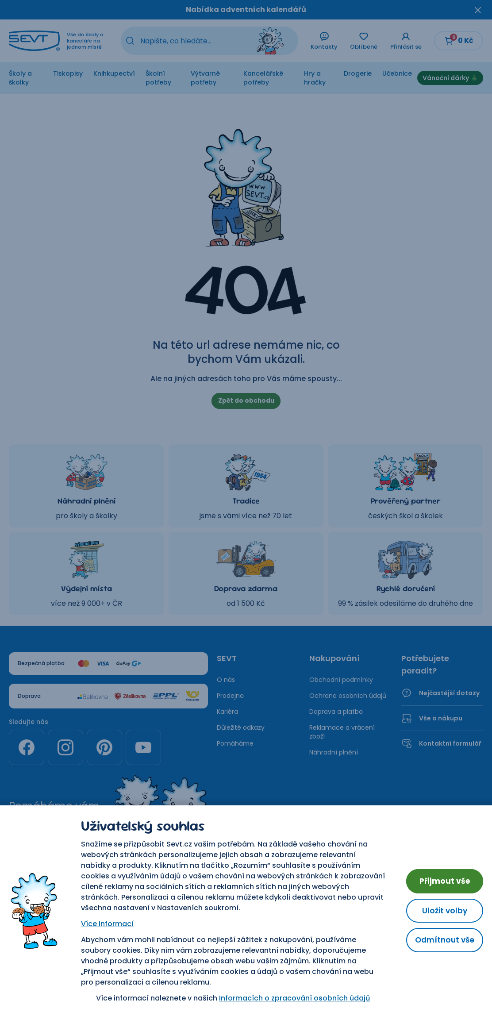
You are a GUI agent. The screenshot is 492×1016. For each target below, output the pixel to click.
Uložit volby (443, 910)
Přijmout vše (443, 880)
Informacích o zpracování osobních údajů (293, 998)
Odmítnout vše (443, 940)
